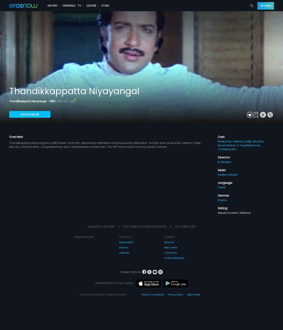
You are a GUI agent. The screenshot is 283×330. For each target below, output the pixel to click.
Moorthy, (258, 141)
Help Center (170, 247)
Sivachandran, (227, 145)
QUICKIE (92, 5)
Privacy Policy (175, 294)
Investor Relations (174, 258)
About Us (169, 242)
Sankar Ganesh (227, 175)
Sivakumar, (225, 141)
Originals (124, 252)
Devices (123, 247)
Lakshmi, (238, 141)
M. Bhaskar (224, 162)
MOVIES (54, 5)
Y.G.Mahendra (227, 149)
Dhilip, (248, 141)
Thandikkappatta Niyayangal (28, 101)
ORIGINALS (68, 5)
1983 (52, 101)
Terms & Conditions (153, 294)
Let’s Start (265, 5)
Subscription (126, 242)
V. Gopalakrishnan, (249, 145)
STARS (105, 5)
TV (80, 5)
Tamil (221, 187)
